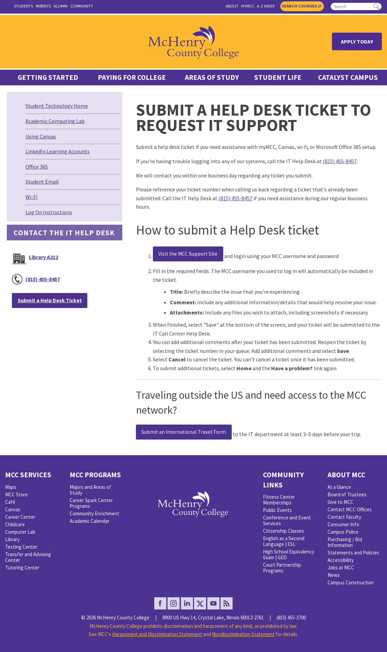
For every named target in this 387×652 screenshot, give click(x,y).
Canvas (12, 509)
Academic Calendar (89, 521)
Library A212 (43, 257)
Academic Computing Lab (55, 121)
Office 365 (36, 166)
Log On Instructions (48, 212)
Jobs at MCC (341, 567)
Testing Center (21, 547)
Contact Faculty (344, 517)
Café (10, 502)
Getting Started (48, 77)
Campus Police (343, 532)
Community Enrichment (94, 513)
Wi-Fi (31, 196)
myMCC (247, 5)
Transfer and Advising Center (28, 557)
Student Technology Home (56, 105)
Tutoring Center (22, 567)
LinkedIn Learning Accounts (57, 151)
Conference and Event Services (287, 520)
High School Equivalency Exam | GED (288, 554)
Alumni (61, 5)
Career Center (20, 517)
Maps (10, 487)
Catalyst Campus (348, 77)
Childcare (15, 524)
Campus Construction (351, 582)
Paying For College (132, 77)
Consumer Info (343, 524)
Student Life (277, 77)
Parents (43, 5)
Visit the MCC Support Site (187, 254)
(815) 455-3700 (291, 617)
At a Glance (339, 487)
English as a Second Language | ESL (283, 541)
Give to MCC (340, 502)
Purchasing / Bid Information (345, 542)
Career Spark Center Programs (91, 503)
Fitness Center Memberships (279, 500)
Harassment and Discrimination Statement (157, 634)
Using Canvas (40, 136)
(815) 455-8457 (42, 279)
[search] (356, 6)
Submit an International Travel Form (183, 432)
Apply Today (357, 41)
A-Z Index (266, 5)
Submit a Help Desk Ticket (50, 300)
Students (23, 5)
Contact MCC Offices (350, 509)
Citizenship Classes (283, 531)
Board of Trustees (347, 494)
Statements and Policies (353, 552)
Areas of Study (212, 77)
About (232, 5)
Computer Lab (20, 532)
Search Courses (301, 5)
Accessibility (341, 560)
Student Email (42, 181)
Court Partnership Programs (282, 568)
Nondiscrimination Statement (243, 634)
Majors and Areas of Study (90, 490)
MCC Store (16, 494)
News (334, 575)
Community (81, 5)
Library (12, 539)
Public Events (277, 510)
